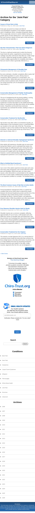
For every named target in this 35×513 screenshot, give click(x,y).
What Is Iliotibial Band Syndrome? (10, 163)
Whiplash (4, 374)
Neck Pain (5, 360)
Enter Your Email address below (17, 312)
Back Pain (5, 356)
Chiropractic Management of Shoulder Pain (13, 69)
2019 (3, 466)
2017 (3, 456)
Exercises (5, 392)
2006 (3, 406)
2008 (3, 415)
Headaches (5, 365)
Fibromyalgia (5, 378)
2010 (3, 425)
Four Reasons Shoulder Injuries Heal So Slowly (15, 208)
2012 (3, 434)
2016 (3, 452)
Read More (30, 42)
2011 (3, 429)
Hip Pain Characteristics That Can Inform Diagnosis (16, 47)
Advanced (5, 397)
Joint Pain (22, 26)
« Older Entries (4, 253)
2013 (3, 438)
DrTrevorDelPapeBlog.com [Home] (9, 2)
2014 (3, 443)
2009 (3, 420)
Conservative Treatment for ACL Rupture (12, 232)
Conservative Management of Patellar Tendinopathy (16, 93)
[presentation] (17, 326)
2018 (3, 461)
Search (13, 340)
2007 (3, 411)
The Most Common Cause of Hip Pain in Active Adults (17, 185)
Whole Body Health (7, 383)
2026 (3, 497)
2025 (3, 493)
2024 (3, 488)
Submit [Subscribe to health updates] (17, 332)
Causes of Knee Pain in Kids (9, 24)
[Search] (12, 344)
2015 (3, 447)
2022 (3, 479)
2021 (3, 475)
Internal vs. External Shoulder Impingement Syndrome (17, 140)
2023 (3, 484)
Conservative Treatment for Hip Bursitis (12, 118)
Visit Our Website (17, 12)
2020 (3, 470)
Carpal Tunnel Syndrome (9, 369)
